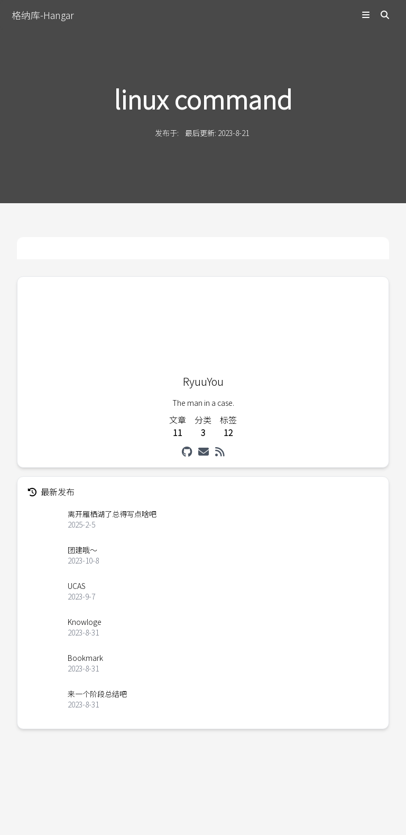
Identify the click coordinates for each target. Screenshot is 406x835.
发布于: (167, 133)
